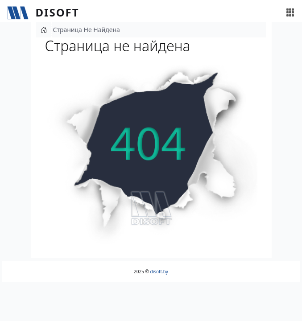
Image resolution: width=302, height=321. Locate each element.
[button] (151, 154)
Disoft (57, 12)
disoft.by (159, 271)
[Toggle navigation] (290, 12)
